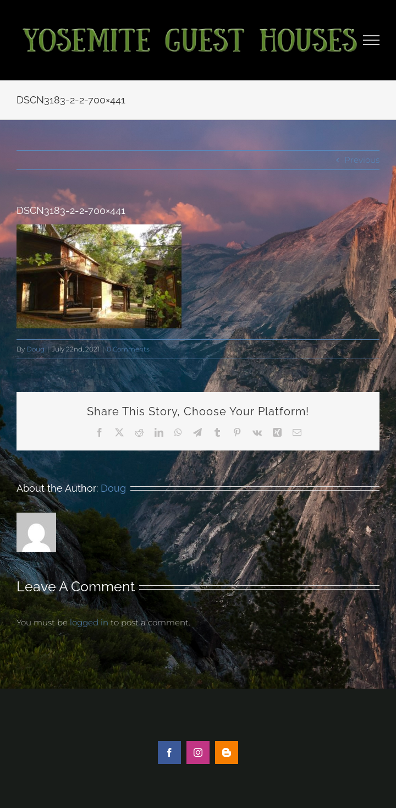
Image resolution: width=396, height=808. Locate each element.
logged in (89, 622)
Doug (35, 349)
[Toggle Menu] (371, 40)
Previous (362, 160)
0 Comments (128, 349)
